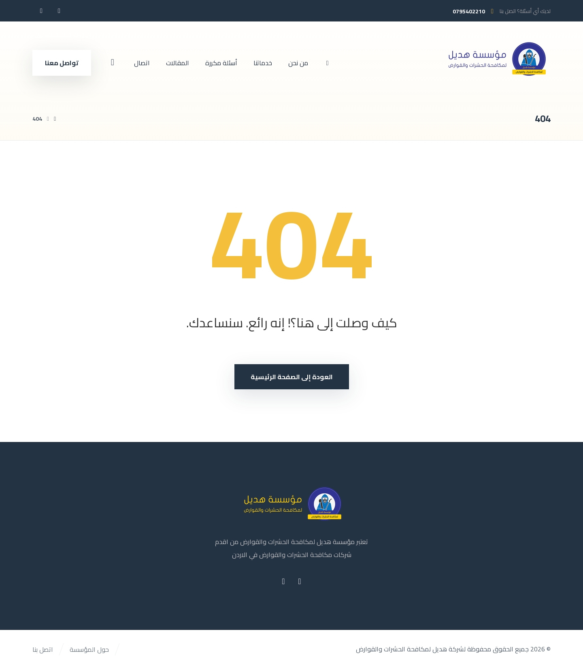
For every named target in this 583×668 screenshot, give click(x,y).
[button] (59, 10)
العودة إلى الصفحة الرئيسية (292, 377)
